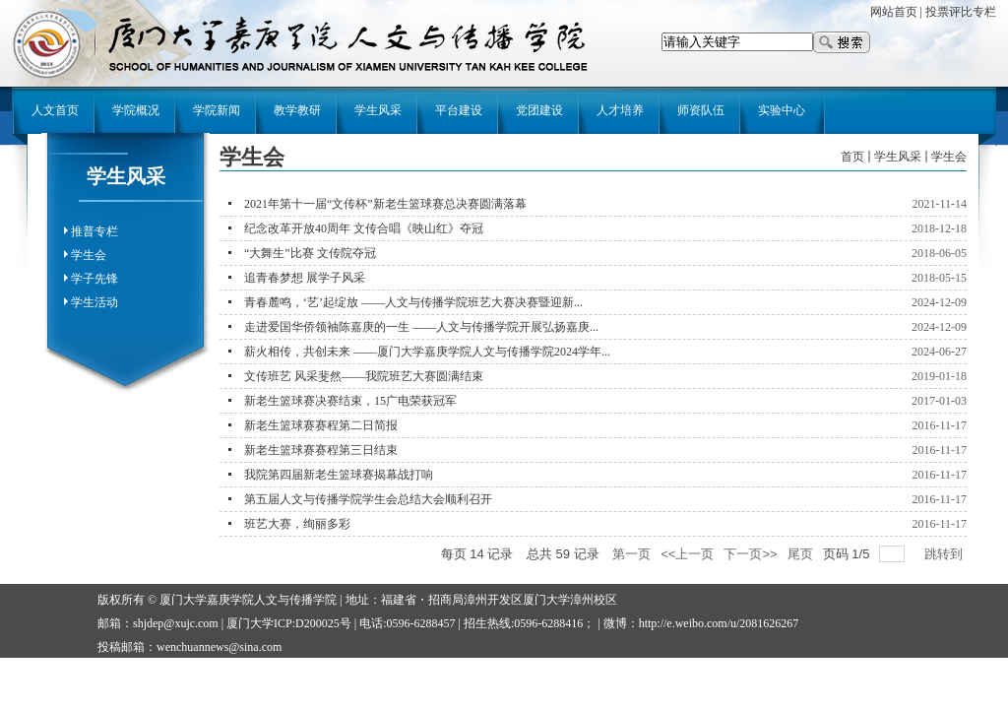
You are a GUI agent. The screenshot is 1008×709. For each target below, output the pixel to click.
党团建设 (539, 110)
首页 (852, 156)
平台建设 (458, 110)
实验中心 (781, 110)
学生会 (88, 255)
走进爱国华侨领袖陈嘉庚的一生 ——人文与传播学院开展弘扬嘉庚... (421, 327)
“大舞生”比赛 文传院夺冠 (310, 253)
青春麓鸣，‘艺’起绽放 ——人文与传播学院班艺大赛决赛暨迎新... (413, 302)
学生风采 (378, 110)
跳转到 (945, 554)
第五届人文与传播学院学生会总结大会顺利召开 (368, 499)
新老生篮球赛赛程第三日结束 (321, 450)
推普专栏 (94, 231)
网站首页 (893, 12)
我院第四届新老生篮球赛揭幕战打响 (338, 475)
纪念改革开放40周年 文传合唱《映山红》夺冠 (363, 228)
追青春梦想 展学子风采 (304, 278)
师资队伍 (700, 110)
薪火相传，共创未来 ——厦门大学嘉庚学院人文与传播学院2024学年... (427, 351)
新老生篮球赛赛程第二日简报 (321, 425)
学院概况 (135, 110)
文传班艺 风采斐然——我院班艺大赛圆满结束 (363, 376)
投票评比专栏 (960, 12)
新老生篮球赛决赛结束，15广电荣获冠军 (350, 401)
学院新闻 (216, 110)
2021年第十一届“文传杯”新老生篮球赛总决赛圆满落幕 (385, 204)
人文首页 (55, 110)
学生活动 (94, 302)
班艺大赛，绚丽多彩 (297, 524)
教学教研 (297, 110)
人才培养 (620, 110)
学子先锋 (94, 279)
